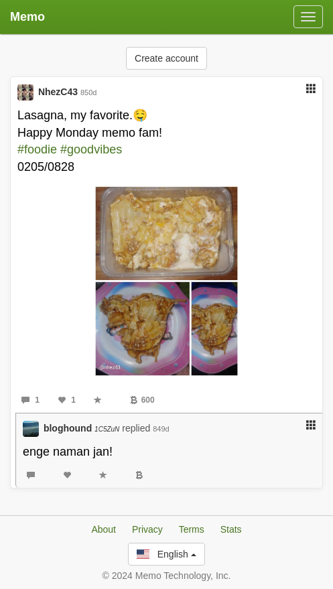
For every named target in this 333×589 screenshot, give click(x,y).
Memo (27, 16)
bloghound (81, 428)
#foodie (37, 149)
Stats (231, 529)
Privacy (147, 529)
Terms (191, 529)
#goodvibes (91, 149)
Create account (166, 58)
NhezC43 (58, 91)
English (166, 554)
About (103, 529)
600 (142, 400)
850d (88, 92)
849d (161, 429)
